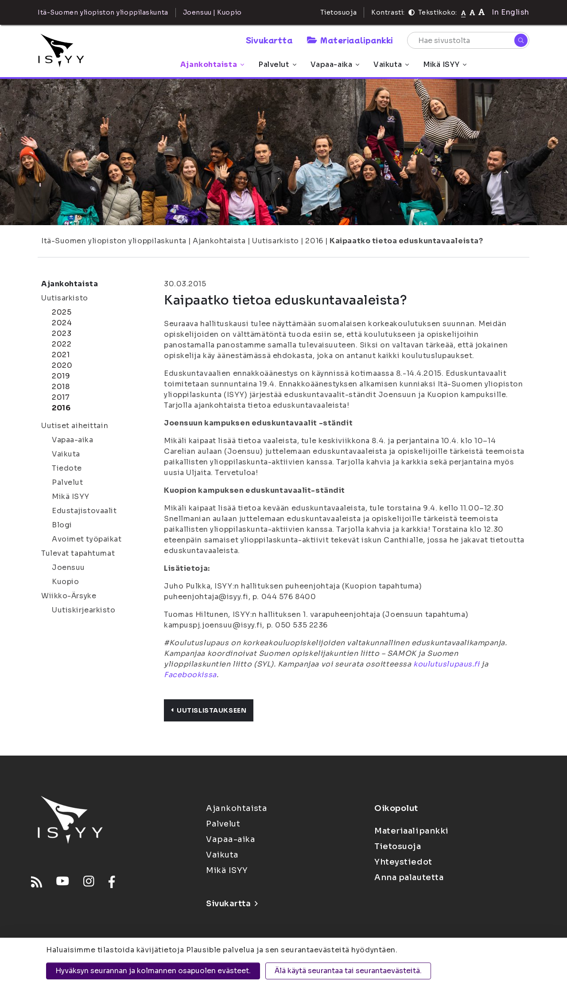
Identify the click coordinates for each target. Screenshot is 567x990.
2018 (61, 386)
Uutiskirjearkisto (84, 610)
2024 (62, 322)
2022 (61, 344)
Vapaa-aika (335, 64)
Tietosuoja (338, 12)
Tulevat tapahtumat (78, 553)
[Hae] (521, 40)
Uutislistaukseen (208, 710)
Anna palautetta (408, 877)
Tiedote (67, 468)
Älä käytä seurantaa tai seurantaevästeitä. (348, 970)
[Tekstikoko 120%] (481, 12)
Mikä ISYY (444, 64)
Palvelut (277, 64)
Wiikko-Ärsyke (68, 595)
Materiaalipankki (350, 40)
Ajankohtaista (212, 64)
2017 (61, 397)
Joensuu (68, 567)
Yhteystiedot (403, 862)
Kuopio (65, 581)
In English (510, 12)
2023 (61, 333)
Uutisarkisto (275, 241)
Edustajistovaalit (84, 510)
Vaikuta (391, 64)
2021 (61, 354)
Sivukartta (269, 40)
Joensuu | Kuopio (212, 12)
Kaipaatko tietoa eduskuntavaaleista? (406, 241)
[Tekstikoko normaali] (463, 12)
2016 (314, 241)
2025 (61, 312)
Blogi (62, 525)
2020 (62, 365)
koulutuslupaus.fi (446, 664)
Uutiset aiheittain (74, 425)
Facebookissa (190, 674)
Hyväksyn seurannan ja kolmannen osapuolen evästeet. (153, 970)
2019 (61, 376)
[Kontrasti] (411, 12)
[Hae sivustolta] (468, 40)
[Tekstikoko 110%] (472, 12)
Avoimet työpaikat (87, 539)
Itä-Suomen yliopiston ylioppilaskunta (113, 241)
